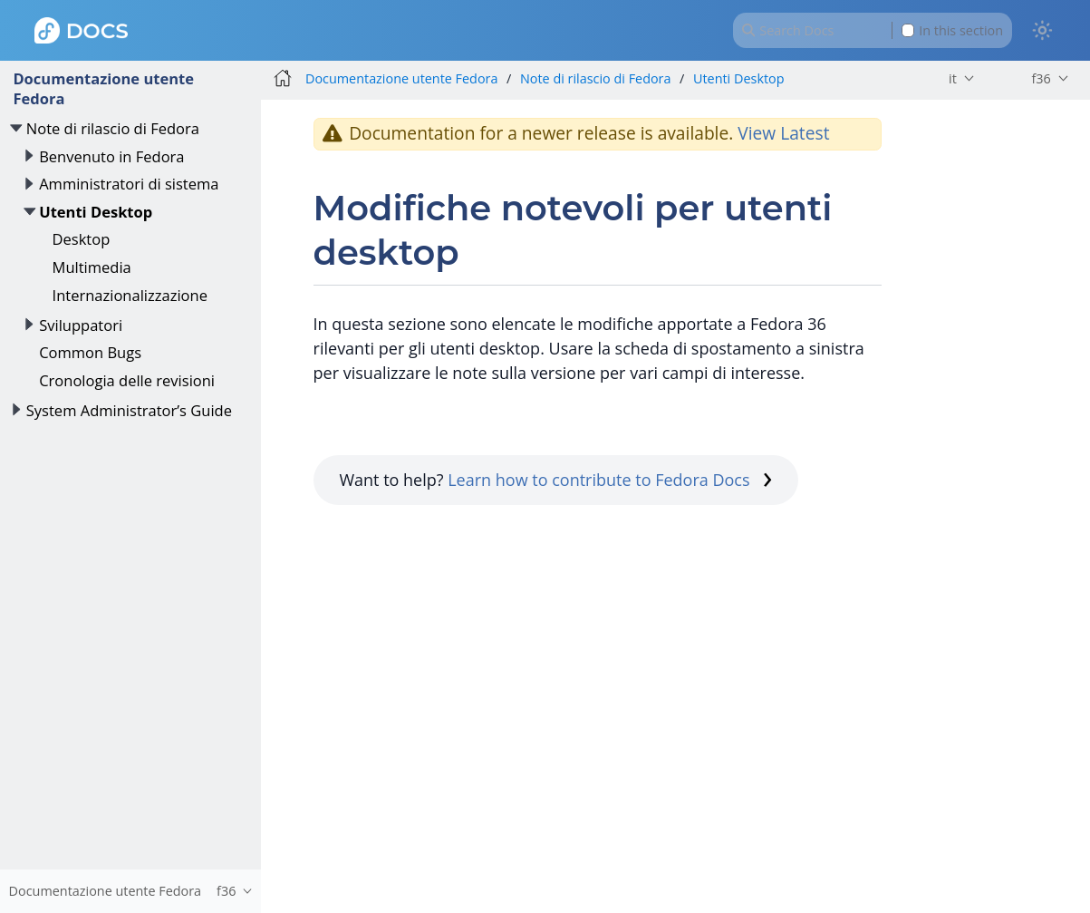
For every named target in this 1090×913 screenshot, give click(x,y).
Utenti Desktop (95, 211)
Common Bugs (90, 352)
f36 (1040, 78)
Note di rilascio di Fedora (112, 128)
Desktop (82, 238)
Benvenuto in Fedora (111, 156)
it (953, 78)
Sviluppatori (80, 325)
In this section (952, 30)
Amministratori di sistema (128, 183)
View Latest (783, 133)
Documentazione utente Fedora (103, 88)
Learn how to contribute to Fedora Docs (610, 479)
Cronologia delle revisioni (127, 380)
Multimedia (92, 267)
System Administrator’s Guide (129, 410)
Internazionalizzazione (130, 295)
